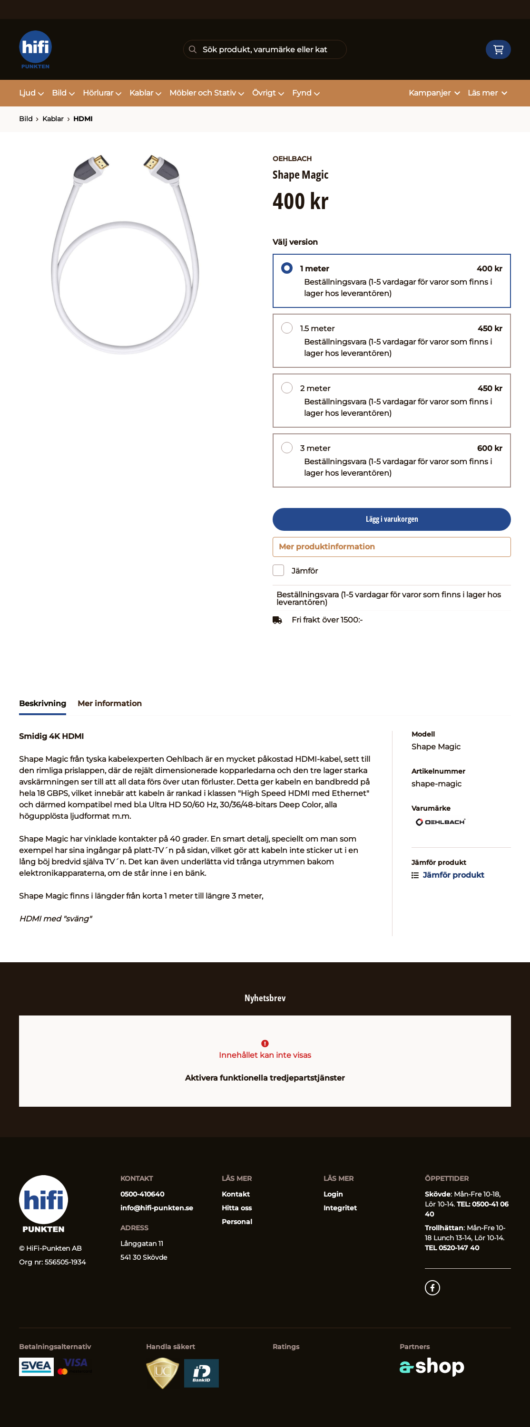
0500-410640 (142, 1194)
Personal (237, 1221)
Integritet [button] (340, 1208)
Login (333, 1194)
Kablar (145, 92)
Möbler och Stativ (207, 92)
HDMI (82, 119)
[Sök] (265, 49)
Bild (63, 92)
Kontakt (236, 1194)
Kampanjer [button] (434, 92)
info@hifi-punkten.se (156, 1208)
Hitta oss (237, 1208)
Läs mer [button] (487, 92)
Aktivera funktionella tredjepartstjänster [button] (265, 1077)
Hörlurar (102, 92)
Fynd (306, 92)
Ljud (31, 92)
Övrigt (268, 92)
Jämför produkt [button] (448, 878)
